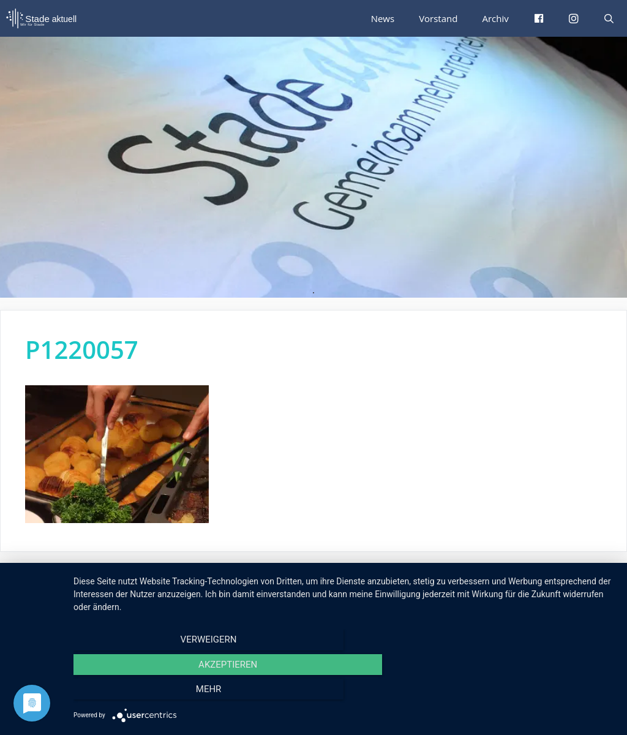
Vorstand (440, 18)
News (386, 18)
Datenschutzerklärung (570, 583)
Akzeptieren (344, 692)
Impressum (490, 583)
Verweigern (155, 692)
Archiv (496, 18)
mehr (534, 692)
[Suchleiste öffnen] (609, 18)
